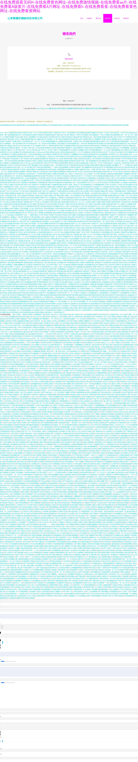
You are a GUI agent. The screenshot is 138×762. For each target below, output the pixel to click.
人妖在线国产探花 (78, 366)
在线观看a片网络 (106, 390)
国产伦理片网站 (110, 504)
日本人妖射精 (105, 208)
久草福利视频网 (63, 151)
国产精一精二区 (82, 199)
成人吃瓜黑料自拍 (89, 374)
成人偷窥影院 (34, 420)
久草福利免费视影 (70, 290)
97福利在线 (37, 476)
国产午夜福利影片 (105, 342)
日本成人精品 (109, 435)
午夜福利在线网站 (126, 188)
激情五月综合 (16, 498)
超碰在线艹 (106, 195)
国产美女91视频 (18, 281)
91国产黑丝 (14, 435)
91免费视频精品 (56, 281)
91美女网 (9, 528)
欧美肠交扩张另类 (80, 197)
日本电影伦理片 (126, 203)
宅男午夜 (86, 424)
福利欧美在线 (32, 258)
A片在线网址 (7, 584)
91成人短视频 (57, 560)
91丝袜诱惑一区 (130, 342)
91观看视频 (55, 465)
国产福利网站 (4, 474)
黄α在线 (89, 383)
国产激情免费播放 (52, 509)
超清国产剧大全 (107, 173)
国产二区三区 (34, 134)
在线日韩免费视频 (69, 500)
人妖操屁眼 (89, 478)
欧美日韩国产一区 (69, 541)
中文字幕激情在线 (47, 573)
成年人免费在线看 (32, 448)
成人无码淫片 (9, 554)
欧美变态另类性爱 (63, 439)
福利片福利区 (25, 387)
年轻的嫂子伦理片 (73, 381)
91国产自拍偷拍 (83, 141)
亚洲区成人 (133, 264)
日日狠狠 (70, 485)
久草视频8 (129, 206)
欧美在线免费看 (127, 190)
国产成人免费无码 (20, 199)
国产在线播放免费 (93, 353)
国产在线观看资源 (73, 167)
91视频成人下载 (14, 219)
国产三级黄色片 (21, 500)
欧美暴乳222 (52, 569)
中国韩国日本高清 (22, 158)
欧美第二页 (59, 348)
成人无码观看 (122, 478)
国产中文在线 (25, 515)
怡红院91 (58, 387)
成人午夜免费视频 (123, 149)
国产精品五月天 (21, 208)
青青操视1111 (57, 491)
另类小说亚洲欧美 (40, 530)
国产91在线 (26, 589)
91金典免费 (44, 236)
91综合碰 (56, 249)
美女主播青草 (12, 368)
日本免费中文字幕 (127, 454)
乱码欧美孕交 (97, 195)
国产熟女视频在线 (124, 208)
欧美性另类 (4, 496)
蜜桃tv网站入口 (35, 216)
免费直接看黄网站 (16, 571)
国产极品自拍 (126, 266)
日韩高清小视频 (121, 318)
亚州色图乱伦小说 (131, 186)
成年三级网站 (67, 491)
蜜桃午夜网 (69, 227)
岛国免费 (17, 216)
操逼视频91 (18, 582)
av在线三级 (108, 441)
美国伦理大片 (58, 134)
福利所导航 (52, 270)
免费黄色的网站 (79, 409)
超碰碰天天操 (83, 151)
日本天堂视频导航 (129, 154)
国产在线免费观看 (26, 548)
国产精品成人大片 (54, 535)
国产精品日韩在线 (97, 571)
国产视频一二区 (105, 353)
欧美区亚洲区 (62, 550)
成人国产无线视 (8, 240)
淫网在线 (83, 325)
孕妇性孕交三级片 (9, 409)
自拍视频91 (115, 167)
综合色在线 (16, 346)
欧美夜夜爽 (21, 597)
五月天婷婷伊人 (92, 485)
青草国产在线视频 (64, 147)
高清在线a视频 (100, 487)
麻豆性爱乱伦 (16, 390)
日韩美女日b (24, 487)
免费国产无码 (53, 381)
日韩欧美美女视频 (126, 234)
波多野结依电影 (94, 147)
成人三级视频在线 (11, 234)
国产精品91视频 (123, 255)
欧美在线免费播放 (13, 493)
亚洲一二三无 (125, 366)
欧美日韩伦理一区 (37, 322)
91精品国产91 (97, 188)
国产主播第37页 (63, 260)
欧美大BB (50, 180)
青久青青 (72, 260)
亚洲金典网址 (26, 413)
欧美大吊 (25, 565)
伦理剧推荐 (127, 240)
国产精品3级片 (10, 141)
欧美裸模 (10, 149)
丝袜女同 (125, 221)
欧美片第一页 (69, 470)
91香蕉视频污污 (26, 405)
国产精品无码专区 (26, 452)
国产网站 (49, 184)
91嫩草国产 (86, 273)
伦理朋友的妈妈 (117, 221)
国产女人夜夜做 (74, 238)
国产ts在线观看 (116, 253)
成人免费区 (119, 489)
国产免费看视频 (38, 229)
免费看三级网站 (24, 357)
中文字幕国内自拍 (77, 387)
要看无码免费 (32, 463)
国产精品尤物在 (59, 197)
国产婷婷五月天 (35, 232)
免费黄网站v (69, 545)
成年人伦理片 (58, 268)
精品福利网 (53, 400)
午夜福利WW (131, 550)
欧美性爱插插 (123, 158)
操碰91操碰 (10, 483)
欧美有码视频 (26, 517)
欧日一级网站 (102, 372)
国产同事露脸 (34, 355)
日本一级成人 (128, 489)
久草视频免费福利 (76, 569)
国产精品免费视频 (131, 452)
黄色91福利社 (86, 281)
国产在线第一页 (47, 437)
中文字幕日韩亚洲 (73, 368)
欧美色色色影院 (9, 431)
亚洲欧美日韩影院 (80, 526)
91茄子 (125, 316)
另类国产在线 (53, 216)
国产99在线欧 (17, 340)
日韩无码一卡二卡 (102, 366)
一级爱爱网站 (57, 448)
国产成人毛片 (131, 493)
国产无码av (77, 229)
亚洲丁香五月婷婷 (19, 532)
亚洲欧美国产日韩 (44, 288)
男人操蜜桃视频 (90, 180)
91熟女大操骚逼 (92, 325)
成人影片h (23, 188)
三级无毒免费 (33, 253)
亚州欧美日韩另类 (30, 457)
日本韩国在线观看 (117, 340)
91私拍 (85, 461)
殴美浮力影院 (45, 498)
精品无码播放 (69, 595)
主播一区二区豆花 (101, 368)
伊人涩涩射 (125, 199)
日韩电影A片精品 (52, 597)
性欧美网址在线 (108, 355)
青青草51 (41, 253)
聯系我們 (108, 18)
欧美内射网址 (122, 201)
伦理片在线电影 (15, 589)
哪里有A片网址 (109, 238)
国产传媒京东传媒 (38, 539)
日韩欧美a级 (46, 528)
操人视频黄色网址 (90, 498)
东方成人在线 (42, 190)
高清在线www (112, 411)
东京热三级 (30, 532)
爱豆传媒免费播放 (16, 539)
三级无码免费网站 (65, 377)
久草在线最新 (96, 236)
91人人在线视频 (84, 420)
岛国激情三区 (47, 560)
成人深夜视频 (82, 361)
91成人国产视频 (123, 530)
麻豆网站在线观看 (11, 212)
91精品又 (128, 270)
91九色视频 (118, 154)
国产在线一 (82, 162)
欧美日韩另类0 (121, 171)
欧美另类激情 (67, 374)
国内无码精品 (91, 578)
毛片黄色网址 (121, 424)
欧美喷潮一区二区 (96, 277)
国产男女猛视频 (96, 251)
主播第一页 (124, 197)
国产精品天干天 (10, 151)
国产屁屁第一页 (33, 225)
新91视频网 (85, 169)
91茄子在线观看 (81, 357)
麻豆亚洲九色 (22, 463)
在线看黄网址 (59, 470)
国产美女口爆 (107, 346)
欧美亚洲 (23, 400)
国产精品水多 (43, 270)
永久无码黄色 (107, 433)
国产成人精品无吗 (23, 420)
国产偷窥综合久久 (80, 558)
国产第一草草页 (63, 335)
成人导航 (55, 522)
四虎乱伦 (121, 368)
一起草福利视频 (67, 346)
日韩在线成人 (78, 413)
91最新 (129, 524)
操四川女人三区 (130, 361)
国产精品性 (43, 134)
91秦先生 (17, 461)
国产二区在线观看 (69, 134)
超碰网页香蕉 (94, 390)
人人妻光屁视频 (22, 398)
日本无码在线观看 (10, 541)
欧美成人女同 (96, 560)
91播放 (92, 286)
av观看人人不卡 (113, 491)
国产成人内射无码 (61, 138)
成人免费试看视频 (111, 398)
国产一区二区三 (95, 364)
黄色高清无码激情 (84, 415)
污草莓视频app (29, 418)
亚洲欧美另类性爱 (52, 496)
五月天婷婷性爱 (117, 461)
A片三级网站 (121, 206)
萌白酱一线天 (17, 249)
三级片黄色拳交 (44, 580)
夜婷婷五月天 (116, 563)
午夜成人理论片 (70, 528)
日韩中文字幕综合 (66, 465)
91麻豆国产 (89, 400)
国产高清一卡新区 (90, 171)
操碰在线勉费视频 (91, 411)
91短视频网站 (111, 260)
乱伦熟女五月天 (104, 143)
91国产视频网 (44, 225)
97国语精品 (116, 558)
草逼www (133, 511)
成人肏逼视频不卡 (30, 407)
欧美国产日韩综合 (6, 454)
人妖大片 (36, 268)
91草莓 (116, 273)
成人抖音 (3, 281)
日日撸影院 (106, 537)
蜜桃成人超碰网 (49, 290)
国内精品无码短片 (31, 162)
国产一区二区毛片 (99, 474)
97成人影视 (52, 524)
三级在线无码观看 (17, 407)
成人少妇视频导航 (23, 182)
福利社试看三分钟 (15, 329)
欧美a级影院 (88, 344)
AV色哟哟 (67, 212)
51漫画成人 (100, 199)
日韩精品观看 (51, 188)
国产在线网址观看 (70, 223)
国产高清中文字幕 (81, 502)
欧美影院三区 (33, 390)
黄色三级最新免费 (76, 273)
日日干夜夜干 (45, 478)
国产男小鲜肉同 (53, 164)
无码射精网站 (100, 180)
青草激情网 (24, 415)
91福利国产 (73, 452)
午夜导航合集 (4, 437)
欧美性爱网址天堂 (78, 342)
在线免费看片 (97, 242)
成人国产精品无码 (118, 361)
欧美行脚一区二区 (16, 567)
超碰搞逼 (23, 320)
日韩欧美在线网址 (73, 437)
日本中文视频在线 (117, 240)
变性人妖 (63, 136)
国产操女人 (34, 201)
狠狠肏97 (110, 476)
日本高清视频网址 (37, 470)
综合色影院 (103, 411)
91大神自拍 (40, 138)
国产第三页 (98, 400)
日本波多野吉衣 (79, 219)
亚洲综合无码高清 (56, 502)
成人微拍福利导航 (31, 288)
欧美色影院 (131, 513)
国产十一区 (130, 476)
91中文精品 (98, 589)
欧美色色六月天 (28, 147)
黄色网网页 (101, 498)
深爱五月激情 (83, 524)
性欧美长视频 (129, 377)
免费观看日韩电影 (6, 351)
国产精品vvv (25, 428)
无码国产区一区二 (12, 537)
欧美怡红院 (63, 381)
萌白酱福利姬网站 (121, 506)
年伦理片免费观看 (24, 470)
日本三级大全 (85, 227)
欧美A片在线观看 (80, 552)
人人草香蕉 (38, 175)
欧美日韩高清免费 (130, 245)
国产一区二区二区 (36, 143)
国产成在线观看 (7, 249)
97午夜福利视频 (107, 169)
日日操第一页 (91, 175)
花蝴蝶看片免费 (100, 141)
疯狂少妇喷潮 (57, 247)
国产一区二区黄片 (104, 223)
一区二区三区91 (124, 584)
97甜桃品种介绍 (11, 242)
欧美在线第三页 (111, 459)
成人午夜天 (87, 333)
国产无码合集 (112, 539)
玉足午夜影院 (120, 335)
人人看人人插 (126, 370)
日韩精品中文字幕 (98, 472)
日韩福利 (101, 424)
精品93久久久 (96, 208)
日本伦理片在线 (84, 240)
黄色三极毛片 (131, 405)
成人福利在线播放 (127, 329)
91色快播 (99, 177)
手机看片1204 (90, 177)
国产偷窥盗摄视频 (49, 143)
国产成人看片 (60, 422)
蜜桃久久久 (32, 569)
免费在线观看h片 (24, 545)
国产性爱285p (47, 394)
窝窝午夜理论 (61, 245)
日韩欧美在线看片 (121, 396)
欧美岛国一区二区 (74, 225)
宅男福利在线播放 (18, 247)
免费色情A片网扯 (50, 221)
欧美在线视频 (102, 197)
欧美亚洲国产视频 (76, 506)
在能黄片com (34, 411)
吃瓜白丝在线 (106, 563)
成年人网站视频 (85, 253)
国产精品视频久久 (22, 578)
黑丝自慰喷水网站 (104, 554)
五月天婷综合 (96, 322)
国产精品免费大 (86, 359)
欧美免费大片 (131, 348)
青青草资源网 (68, 348)
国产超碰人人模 (35, 387)
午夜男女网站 (23, 537)
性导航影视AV (67, 184)
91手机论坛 (52, 275)
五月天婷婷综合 (29, 556)
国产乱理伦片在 (36, 333)
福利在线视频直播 (122, 143)
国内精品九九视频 (57, 498)
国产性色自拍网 (115, 502)
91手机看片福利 (31, 506)
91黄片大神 (24, 552)
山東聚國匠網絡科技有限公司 (25, 18)
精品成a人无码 (77, 370)
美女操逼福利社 (118, 390)
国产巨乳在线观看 (11, 162)
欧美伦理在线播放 (124, 539)
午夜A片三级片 (64, 208)
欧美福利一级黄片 (41, 433)
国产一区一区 (38, 340)
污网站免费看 (94, 167)
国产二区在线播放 (91, 593)
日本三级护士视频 (7, 335)
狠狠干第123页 (74, 472)
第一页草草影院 (27, 251)
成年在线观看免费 (56, 288)
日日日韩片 (43, 535)
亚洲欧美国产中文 (80, 591)
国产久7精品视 (91, 556)
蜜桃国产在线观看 (130, 537)
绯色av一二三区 (8, 489)
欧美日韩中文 (9, 441)
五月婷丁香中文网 (61, 532)
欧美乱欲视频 (49, 201)
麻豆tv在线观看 (83, 182)
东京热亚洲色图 (38, 290)
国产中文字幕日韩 (12, 357)
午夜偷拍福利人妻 (30, 437)
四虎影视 (17, 180)
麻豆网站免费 (115, 338)
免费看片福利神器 (121, 435)
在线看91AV (113, 325)
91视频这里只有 (105, 461)
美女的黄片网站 (103, 331)
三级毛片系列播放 (106, 357)
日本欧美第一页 (105, 253)
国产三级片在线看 (51, 550)
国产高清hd (117, 400)
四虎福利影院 (83, 452)
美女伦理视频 (79, 134)
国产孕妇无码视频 (128, 275)
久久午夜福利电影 (46, 428)
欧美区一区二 (130, 335)
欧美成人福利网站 (56, 383)
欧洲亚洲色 (49, 578)
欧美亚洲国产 (90, 366)
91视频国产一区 (34, 409)
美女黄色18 (73, 232)
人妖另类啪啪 (125, 576)
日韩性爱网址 (133, 221)
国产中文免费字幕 (66, 522)
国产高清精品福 (42, 569)
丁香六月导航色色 (125, 591)
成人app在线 (32, 164)
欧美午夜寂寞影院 (94, 201)
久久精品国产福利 (114, 483)
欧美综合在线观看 (51, 359)
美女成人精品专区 (129, 413)
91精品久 (9, 340)
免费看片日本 (69, 548)
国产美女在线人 (63, 355)
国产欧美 (24, 186)
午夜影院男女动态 (124, 556)
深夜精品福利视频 (100, 409)
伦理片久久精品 (68, 502)
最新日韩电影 (19, 439)
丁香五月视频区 (40, 439)
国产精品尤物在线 (55, 556)
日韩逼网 (25, 154)
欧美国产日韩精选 (77, 331)
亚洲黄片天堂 (129, 415)
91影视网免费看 (58, 545)
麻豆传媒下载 (99, 396)
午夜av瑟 (60, 515)
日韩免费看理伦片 (25, 372)
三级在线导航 (125, 359)
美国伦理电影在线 (91, 554)
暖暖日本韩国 (70, 394)
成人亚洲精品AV (34, 465)
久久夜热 (94, 567)
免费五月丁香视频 (128, 225)
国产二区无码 (93, 275)
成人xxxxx (71, 249)
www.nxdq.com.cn (42, 110)
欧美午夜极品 (7, 147)
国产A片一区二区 (28, 433)
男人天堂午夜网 (109, 318)
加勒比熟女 (132, 147)
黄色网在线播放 (52, 277)
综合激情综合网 (15, 446)
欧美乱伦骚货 (97, 450)
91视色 (116, 188)
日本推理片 (19, 229)
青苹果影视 (60, 489)
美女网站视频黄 (21, 273)
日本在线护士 (114, 195)
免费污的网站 (25, 493)
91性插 (117, 355)
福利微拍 (62, 487)
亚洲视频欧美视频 (102, 480)
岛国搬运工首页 (106, 221)
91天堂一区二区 (51, 251)
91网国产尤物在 (108, 288)
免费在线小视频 (129, 173)
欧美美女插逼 (112, 409)
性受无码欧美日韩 (82, 435)
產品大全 (98, 18)
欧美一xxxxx (133, 156)
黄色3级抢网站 (115, 136)
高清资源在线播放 (125, 398)
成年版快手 (98, 264)
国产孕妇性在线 (118, 377)
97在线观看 (101, 467)
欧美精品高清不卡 (124, 463)
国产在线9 (49, 173)
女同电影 (92, 435)
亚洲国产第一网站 (17, 223)
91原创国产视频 (30, 173)
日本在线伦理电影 (39, 454)
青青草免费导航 (115, 526)
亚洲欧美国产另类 (110, 286)
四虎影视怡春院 (22, 381)
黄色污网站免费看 (58, 526)
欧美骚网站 (120, 260)
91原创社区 (88, 214)
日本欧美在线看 (99, 255)
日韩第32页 (86, 465)
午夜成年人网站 (95, 273)
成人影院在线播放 (64, 154)
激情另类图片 (47, 175)
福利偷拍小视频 (90, 134)
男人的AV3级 (86, 541)
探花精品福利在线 (47, 519)
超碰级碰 (59, 541)
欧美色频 (118, 552)
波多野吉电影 (126, 448)
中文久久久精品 (65, 411)
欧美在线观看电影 (89, 418)
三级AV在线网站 (23, 591)
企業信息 (117, 18)
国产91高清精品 (28, 145)
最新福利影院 (39, 245)
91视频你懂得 (33, 193)
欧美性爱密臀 (48, 247)
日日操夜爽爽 (132, 426)
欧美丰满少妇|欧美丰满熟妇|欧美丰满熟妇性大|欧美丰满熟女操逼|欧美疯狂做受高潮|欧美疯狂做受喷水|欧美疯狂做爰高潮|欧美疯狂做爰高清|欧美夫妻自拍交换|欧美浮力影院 (61, 296)
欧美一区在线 (25, 180)
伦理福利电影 (22, 392)
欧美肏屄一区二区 (69, 247)
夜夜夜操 (56, 411)
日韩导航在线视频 (55, 563)
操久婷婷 (25, 193)
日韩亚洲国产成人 (64, 331)
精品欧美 (95, 279)
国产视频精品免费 (51, 357)
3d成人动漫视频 (9, 318)
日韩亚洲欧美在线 (52, 377)
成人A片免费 (11, 411)
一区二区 (53, 320)
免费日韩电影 (67, 160)
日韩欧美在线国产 (75, 169)
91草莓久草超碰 (102, 158)
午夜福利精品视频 (120, 524)
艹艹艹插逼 (11, 208)
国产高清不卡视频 (8, 180)
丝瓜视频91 (56, 398)
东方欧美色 (81, 528)
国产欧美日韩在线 (77, 206)
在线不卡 (105, 329)
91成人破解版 (114, 591)
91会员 (44, 467)
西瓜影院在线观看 (62, 162)
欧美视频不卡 (19, 483)
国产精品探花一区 (45, 223)
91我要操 (120, 216)
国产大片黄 (27, 528)
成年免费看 (67, 385)
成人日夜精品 (23, 355)
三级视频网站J (61, 270)
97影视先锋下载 (87, 589)
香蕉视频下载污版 (108, 247)
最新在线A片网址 (73, 201)
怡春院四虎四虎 (51, 558)
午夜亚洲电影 (115, 573)
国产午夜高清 (64, 232)
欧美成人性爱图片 (105, 361)
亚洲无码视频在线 (69, 214)
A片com (29, 273)
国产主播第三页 (117, 344)
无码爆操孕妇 (57, 344)
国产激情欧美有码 (101, 576)
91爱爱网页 (128, 509)
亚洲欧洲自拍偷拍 (98, 333)
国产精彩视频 (34, 160)
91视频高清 (58, 431)
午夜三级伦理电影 (78, 428)
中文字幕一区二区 (111, 472)
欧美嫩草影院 (12, 463)
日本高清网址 (113, 320)
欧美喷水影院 (51, 171)
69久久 (6, 333)
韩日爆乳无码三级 (33, 169)
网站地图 (125, 127)
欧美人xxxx (28, 554)
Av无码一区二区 (28, 331)
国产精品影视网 (59, 578)
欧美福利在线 (119, 415)
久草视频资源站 (14, 164)
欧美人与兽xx (105, 420)
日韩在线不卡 (77, 586)
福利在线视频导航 (84, 277)
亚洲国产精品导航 (77, 147)
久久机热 (115, 164)
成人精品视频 (30, 335)
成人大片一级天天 (25, 255)
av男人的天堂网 (65, 496)
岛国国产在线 (78, 262)
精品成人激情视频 (77, 459)
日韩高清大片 (130, 444)
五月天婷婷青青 (114, 366)
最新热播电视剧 (19, 335)
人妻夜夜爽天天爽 (13, 576)
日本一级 (105, 242)
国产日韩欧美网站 (67, 229)
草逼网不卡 (80, 511)
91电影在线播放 (12, 396)
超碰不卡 (127, 496)
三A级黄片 (100, 457)
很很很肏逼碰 (35, 491)
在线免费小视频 (26, 221)
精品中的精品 (22, 167)
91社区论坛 (91, 210)
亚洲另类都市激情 (86, 474)
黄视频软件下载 (39, 316)
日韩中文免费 (36, 413)
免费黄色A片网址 (50, 149)
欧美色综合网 (72, 141)
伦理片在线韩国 (107, 524)
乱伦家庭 (114, 149)
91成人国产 (35, 459)
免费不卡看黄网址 (75, 338)
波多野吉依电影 (130, 169)
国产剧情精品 (84, 138)
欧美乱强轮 (66, 387)
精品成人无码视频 (57, 264)
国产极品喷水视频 (22, 560)
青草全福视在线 (57, 184)
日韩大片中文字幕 (53, 452)
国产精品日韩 (109, 396)
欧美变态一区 (117, 134)
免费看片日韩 (19, 283)
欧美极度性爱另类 (115, 351)
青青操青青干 (63, 286)
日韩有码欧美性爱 (7, 428)
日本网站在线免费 (12, 173)
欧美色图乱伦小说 (130, 212)
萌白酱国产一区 (18, 149)
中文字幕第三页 (58, 177)
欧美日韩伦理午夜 (68, 279)
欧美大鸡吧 (49, 262)
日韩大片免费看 (25, 364)
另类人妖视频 (64, 234)
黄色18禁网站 (57, 214)
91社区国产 (99, 134)
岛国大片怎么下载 (89, 584)
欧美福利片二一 (100, 405)
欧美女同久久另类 (40, 452)
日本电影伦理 (54, 232)
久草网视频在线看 (120, 193)
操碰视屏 (43, 160)
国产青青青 (65, 398)
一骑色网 (60, 576)
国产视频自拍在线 (90, 467)
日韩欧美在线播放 (38, 329)
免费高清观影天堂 (89, 483)
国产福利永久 (71, 136)
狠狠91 (83, 353)
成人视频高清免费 (127, 232)
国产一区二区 (125, 136)
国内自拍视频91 (41, 480)
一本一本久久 (17, 476)
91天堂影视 (43, 268)
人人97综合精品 (8, 216)
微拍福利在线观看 (15, 134)
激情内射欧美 (116, 545)
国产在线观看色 (110, 424)
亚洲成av (37, 513)
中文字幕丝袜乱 (77, 457)
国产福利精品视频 (50, 340)
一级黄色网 (70, 188)
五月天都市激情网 (69, 431)
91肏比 (106, 262)
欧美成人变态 (12, 591)
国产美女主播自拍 (38, 543)
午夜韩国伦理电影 (82, 372)
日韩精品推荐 (106, 236)
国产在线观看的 (104, 283)
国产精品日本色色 (34, 431)
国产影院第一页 (87, 195)
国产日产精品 (26, 422)
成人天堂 (90, 535)
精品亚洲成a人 (115, 258)
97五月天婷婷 (88, 206)
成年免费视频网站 (66, 190)
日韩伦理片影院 (42, 379)
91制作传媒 (53, 203)
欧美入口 (56, 446)
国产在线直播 (10, 238)
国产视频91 (36, 344)
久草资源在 (77, 227)
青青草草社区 (15, 413)
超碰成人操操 (42, 162)
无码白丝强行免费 (6, 258)
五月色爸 (42, 576)
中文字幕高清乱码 (63, 467)
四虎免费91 (21, 162)
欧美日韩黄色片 (115, 251)
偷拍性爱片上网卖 (72, 567)
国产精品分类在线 (96, 169)
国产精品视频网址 (106, 496)
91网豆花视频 (100, 175)
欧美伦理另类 (121, 286)
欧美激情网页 (60, 333)
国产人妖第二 (15, 188)
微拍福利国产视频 (63, 149)
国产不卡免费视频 (82, 515)
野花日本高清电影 (112, 595)
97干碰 (78, 541)
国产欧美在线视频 (62, 141)
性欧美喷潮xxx (71, 578)
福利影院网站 (63, 164)
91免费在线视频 (11, 470)
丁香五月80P (11, 478)
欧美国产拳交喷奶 (47, 177)
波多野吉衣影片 (76, 563)
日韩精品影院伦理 (68, 435)
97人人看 (35, 281)
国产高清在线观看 (6, 426)
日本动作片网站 (72, 322)
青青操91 (78, 283)
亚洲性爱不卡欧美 (125, 428)
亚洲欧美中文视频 (26, 290)
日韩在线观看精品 (91, 219)
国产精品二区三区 (45, 448)
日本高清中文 (44, 346)
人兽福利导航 (21, 262)
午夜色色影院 (65, 535)
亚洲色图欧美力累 (59, 537)
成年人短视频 (91, 552)
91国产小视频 (24, 260)
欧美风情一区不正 (130, 344)
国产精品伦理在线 (126, 327)
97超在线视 (10, 264)
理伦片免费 (33, 325)
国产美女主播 (9, 502)
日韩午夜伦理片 (104, 526)
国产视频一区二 (63, 400)
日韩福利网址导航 (97, 245)
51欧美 (51, 167)
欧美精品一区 (88, 441)
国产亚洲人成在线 (118, 342)
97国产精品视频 (32, 167)
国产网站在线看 (8, 530)
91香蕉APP (26, 134)
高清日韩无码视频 (33, 199)
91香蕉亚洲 (84, 539)
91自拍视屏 (114, 532)
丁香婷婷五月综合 (65, 195)
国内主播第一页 (69, 210)
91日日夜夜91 (73, 151)
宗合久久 (60, 320)
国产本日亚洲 (83, 422)
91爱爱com (118, 199)
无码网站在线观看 (91, 342)
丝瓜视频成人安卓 (13, 405)
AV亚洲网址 (42, 195)
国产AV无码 (79, 173)
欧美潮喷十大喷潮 (48, 333)
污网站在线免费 (62, 472)
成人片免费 (112, 227)
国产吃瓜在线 (53, 487)
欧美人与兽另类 (85, 571)
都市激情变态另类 (130, 229)
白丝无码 (16, 387)
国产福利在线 (50, 160)
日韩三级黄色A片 (33, 186)
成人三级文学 (32, 441)
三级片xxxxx (100, 530)
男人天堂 (126, 236)
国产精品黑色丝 (67, 444)
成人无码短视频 (39, 496)
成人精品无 (15, 260)
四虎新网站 (76, 377)
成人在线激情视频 (32, 485)
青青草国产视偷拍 (36, 348)
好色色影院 (62, 480)
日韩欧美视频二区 (99, 439)
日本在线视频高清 (112, 407)
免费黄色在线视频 (77, 266)
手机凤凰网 (14, 545)
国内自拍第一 (47, 364)
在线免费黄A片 (99, 149)
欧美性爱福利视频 (85, 493)
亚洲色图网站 (86, 279)
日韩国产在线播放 (96, 509)
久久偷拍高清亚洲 (114, 210)
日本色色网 (73, 400)
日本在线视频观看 (89, 370)
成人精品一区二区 (20, 169)
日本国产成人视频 (111, 268)
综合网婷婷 (73, 361)
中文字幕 (69, 487)
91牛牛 (121, 569)
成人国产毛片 (108, 403)
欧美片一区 (7, 390)
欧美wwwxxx (27, 340)
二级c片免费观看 (14, 496)
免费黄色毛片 (123, 145)
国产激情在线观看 (103, 532)
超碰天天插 (62, 558)
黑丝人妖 (121, 452)
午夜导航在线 (59, 210)
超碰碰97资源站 (124, 498)
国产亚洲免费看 (35, 591)
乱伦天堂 (98, 270)
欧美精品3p (64, 452)
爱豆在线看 (13, 206)
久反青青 (99, 586)
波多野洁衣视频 (84, 167)
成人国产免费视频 (114, 387)
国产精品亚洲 (29, 212)
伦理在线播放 (51, 145)
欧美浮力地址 (87, 433)
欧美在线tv (110, 249)
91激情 (49, 286)
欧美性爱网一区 (114, 480)
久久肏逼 (7, 413)
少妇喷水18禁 (85, 225)
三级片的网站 (63, 318)
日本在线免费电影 (91, 528)
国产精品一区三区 (78, 411)
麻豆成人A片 (132, 478)
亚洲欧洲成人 (42, 158)
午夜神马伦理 (21, 277)
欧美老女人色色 (81, 448)
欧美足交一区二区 (76, 154)
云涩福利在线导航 (108, 188)
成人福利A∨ (48, 322)
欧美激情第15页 (74, 353)
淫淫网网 (97, 190)
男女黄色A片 (94, 420)
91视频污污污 (71, 255)
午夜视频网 (92, 502)
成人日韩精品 (27, 266)
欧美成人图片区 (78, 560)
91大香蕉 (82, 405)
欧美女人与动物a (28, 446)
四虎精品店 (45, 504)
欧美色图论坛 (69, 171)
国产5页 (24, 390)
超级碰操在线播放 (23, 322)
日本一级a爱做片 (91, 517)
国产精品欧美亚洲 (22, 465)
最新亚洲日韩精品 (92, 197)
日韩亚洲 (128, 582)
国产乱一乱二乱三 (79, 203)
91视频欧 (63, 368)
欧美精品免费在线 (62, 329)
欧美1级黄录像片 (78, 385)
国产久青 (90, 595)
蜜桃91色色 (112, 214)
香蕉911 (91, 141)
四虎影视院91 (126, 387)
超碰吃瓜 (57, 201)
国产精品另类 (66, 281)
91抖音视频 (81, 478)
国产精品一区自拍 (117, 236)
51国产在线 (71, 511)
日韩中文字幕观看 (82, 136)
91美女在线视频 (43, 167)
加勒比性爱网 (53, 147)
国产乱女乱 (64, 249)
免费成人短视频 (48, 554)
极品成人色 (47, 229)
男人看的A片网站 (33, 366)
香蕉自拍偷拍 (97, 359)
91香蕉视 (113, 143)
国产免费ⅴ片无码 (76, 461)
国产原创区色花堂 (87, 149)
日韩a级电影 (61, 251)
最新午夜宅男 (113, 428)
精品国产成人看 (58, 548)
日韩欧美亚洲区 (49, 338)
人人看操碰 (123, 184)
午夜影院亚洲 (88, 439)
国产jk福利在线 (126, 558)
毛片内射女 (37, 242)
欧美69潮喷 (70, 158)
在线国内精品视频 (102, 428)
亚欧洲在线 (102, 511)
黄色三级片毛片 (43, 193)
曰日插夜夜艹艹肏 (102, 584)
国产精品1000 (62, 240)
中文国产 (34, 357)
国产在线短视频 (107, 270)
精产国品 (117, 238)
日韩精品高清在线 (127, 374)
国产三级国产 (66, 206)
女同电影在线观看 (97, 288)
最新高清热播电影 (41, 461)
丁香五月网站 (27, 229)
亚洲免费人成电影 (50, 571)
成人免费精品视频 (50, 396)
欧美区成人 (90, 431)
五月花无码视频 (7, 225)
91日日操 (86, 509)
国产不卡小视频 (58, 212)
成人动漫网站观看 (61, 143)
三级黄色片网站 (24, 227)
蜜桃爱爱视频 (94, 143)
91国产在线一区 (24, 459)
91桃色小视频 (42, 286)
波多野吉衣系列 (51, 472)
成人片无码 (41, 258)
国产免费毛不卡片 (17, 275)
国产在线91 (33, 195)
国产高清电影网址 (81, 210)
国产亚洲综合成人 (58, 595)
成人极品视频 (123, 437)
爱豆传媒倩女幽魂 (95, 173)
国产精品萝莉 (81, 578)
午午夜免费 (43, 355)
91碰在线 (3, 149)
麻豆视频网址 (66, 366)
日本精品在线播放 (82, 260)
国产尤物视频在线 (79, 268)
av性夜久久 (84, 368)
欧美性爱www (121, 474)
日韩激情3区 (126, 400)
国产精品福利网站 (126, 567)
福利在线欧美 (88, 500)
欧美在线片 (84, 496)
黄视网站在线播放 (15, 195)
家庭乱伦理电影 (115, 160)
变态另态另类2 (126, 251)
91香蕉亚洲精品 (35, 219)
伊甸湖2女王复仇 (126, 383)
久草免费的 (89, 409)
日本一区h (88, 385)
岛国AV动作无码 (118, 169)
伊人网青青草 (9, 190)
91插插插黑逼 (122, 459)
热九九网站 (117, 357)
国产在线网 (44, 589)
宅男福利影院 (37, 554)
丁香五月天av (79, 270)
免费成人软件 (4, 214)
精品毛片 (50, 234)
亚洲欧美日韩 (20, 522)
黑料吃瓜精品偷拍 (120, 182)
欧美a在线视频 (36, 467)
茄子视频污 (134, 151)
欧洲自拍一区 (47, 415)
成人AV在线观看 (103, 279)
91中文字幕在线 (118, 173)
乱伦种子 (50, 134)
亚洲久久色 (33, 541)
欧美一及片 (21, 268)
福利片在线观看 (49, 138)
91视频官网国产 (104, 216)
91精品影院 (38, 403)
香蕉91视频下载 (102, 483)
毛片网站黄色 (118, 288)
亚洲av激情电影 (49, 210)
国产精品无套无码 (40, 240)
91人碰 (91, 368)
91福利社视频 (105, 206)
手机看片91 (24, 379)
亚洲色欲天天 (4, 154)
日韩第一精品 (52, 467)
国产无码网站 (23, 253)
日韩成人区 (93, 372)
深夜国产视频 (16, 279)
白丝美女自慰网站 (116, 283)
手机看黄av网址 (61, 474)
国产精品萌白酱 (125, 258)
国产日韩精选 (128, 381)
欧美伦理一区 (127, 522)
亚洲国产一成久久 (90, 457)
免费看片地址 (45, 353)
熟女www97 (60, 405)
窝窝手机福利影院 (16, 418)
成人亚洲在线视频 (16, 437)
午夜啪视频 (75, 275)
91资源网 (10, 370)
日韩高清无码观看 (99, 493)
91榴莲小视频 (78, 171)
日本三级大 (35, 383)
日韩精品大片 (27, 582)
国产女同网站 (73, 582)
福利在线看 (48, 548)
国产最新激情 (129, 519)
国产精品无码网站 (46, 420)
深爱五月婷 (78, 483)
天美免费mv (16, 415)
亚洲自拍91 (42, 327)
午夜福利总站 (96, 565)
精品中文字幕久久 (53, 530)
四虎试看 (40, 164)
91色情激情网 (11, 158)
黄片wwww (88, 459)
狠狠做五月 (87, 335)
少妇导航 (93, 532)
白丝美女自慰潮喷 (35, 560)
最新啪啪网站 (111, 522)
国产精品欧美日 (68, 483)
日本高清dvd (8, 403)
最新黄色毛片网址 (85, 329)
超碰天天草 (97, 413)
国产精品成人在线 (106, 184)
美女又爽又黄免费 (119, 580)
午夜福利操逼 (99, 441)
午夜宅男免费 (96, 160)
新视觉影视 (104, 201)
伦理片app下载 (79, 158)
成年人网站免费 (52, 240)
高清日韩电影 (68, 268)
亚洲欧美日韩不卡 (102, 351)
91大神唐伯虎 (74, 403)
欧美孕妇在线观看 (120, 348)
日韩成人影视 (77, 160)
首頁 (81, 18)
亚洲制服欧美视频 (111, 463)
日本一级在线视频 (79, 184)
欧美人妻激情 (123, 392)
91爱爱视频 (60, 171)
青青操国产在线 (14, 548)
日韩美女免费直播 (35, 260)
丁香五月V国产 (85, 234)
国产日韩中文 (119, 582)
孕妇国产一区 (45, 392)
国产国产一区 (33, 158)
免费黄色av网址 (93, 249)
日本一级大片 (4, 134)
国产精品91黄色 (15, 424)
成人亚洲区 (70, 193)
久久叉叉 (56, 234)
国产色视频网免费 (107, 381)
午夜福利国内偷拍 (71, 390)
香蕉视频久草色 (14, 535)
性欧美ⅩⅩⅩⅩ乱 (18, 147)
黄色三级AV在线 (49, 582)
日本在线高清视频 (104, 519)
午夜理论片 (106, 277)
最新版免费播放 (92, 526)
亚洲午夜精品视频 (83, 232)
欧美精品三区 (129, 543)
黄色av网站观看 (18, 344)
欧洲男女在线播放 (114, 454)
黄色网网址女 (87, 186)
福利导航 (114, 206)
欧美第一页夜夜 (73, 143)
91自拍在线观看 (71, 145)
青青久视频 (71, 216)
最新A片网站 (96, 506)
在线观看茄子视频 (28, 563)
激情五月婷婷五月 (103, 578)
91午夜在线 (73, 277)
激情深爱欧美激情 (93, 216)
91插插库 (8, 143)
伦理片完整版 (4, 195)
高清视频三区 (46, 409)
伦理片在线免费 (83, 573)
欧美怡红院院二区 (23, 156)
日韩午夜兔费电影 (37, 338)
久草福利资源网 (32, 190)
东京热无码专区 (99, 595)
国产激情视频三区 (6, 247)
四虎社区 (19, 543)
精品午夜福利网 (104, 258)
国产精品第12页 (107, 232)
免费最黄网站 (59, 554)
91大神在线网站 (96, 355)
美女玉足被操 (85, 403)
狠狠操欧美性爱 (32, 208)
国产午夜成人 (21, 171)
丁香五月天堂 (108, 134)
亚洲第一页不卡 (69, 372)
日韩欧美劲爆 (9, 394)
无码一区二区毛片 (101, 431)
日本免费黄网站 (50, 543)
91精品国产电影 (94, 381)
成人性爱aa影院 (113, 158)
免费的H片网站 (127, 357)
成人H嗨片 (54, 407)
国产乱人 (41, 201)
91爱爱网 (81, 400)
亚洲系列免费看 (58, 415)
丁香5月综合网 (109, 199)
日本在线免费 (133, 506)
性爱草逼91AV (54, 225)
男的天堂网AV (49, 197)
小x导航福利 (67, 266)
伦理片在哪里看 (60, 227)
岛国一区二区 (124, 219)
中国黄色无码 (89, 463)
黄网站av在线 (16, 286)
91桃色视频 (86, 355)
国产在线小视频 (85, 238)
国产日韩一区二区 (60, 437)
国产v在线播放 (11, 526)
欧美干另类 (20, 556)
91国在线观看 (9, 201)
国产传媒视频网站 (115, 242)
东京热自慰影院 (11, 524)
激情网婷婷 (29, 268)
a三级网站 (60, 524)
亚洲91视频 (107, 589)
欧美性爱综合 (107, 400)
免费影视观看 (118, 175)
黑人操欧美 (29, 394)
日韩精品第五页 (45, 459)
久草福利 (107, 149)
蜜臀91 (56, 424)
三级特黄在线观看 (30, 474)
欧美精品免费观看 (71, 405)
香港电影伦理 (90, 320)
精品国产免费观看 (24, 203)
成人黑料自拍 (55, 229)
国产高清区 (53, 335)
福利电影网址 (14, 509)
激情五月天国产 (115, 177)
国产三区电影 (113, 262)
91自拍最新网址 (103, 156)
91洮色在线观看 (114, 329)
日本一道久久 (102, 379)
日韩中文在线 (12, 167)
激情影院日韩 (16, 258)
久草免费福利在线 (111, 457)
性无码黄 (124, 431)
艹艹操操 (54, 169)
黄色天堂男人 (131, 164)
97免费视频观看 (99, 407)
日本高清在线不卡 (48, 387)
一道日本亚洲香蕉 (17, 145)
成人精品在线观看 (33, 573)
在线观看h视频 (48, 136)
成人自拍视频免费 (76, 584)
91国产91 (51, 390)
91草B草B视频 (126, 160)
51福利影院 (70, 270)
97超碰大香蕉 (16, 143)
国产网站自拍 (14, 374)
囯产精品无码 (15, 364)
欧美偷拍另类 (65, 530)
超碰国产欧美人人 (100, 446)
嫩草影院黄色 (10, 506)
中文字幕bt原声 (128, 227)
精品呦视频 (132, 277)
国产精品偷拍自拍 (108, 506)
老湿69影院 (29, 351)
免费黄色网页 (54, 586)
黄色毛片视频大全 (56, 593)
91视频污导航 (29, 247)
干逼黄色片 (22, 342)
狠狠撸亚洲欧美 (29, 141)
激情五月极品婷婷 (74, 138)
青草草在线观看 (117, 589)
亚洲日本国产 (34, 381)
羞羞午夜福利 (78, 441)
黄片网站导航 (133, 437)
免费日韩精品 (44, 366)
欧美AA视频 (46, 517)
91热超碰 (41, 357)
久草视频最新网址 (99, 186)
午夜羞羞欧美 (109, 489)
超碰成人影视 (68, 177)
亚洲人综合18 (10, 578)
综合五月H (99, 338)
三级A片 (91, 260)
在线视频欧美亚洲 (20, 573)
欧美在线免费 (54, 368)
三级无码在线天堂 (96, 240)
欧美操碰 (37, 264)
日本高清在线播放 (100, 500)
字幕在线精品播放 (13, 232)
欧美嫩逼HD (122, 493)
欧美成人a (95, 327)
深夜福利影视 (47, 537)
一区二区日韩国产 (59, 394)
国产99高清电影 (127, 526)
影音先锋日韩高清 (108, 541)
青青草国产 (16, 225)
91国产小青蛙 (34, 182)
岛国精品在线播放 (69, 288)
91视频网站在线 (76, 156)
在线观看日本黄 (5, 223)
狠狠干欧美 (57, 206)
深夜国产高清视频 (16, 474)
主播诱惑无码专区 (74, 286)
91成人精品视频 (83, 143)
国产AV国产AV (119, 138)
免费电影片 (53, 193)
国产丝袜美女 (25, 160)
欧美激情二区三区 (58, 426)
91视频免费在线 (63, 277)
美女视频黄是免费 (55, 565)
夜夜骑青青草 (92, 145)
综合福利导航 (37, 364)
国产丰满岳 (100, 489)
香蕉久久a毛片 (77, 433)
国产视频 (25, 286)
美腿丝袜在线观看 (39, 249)
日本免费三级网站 (124, 500)
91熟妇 (119, 522)
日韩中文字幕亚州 (127, 379)
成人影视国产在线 (106, 190)
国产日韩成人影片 (78, 316)
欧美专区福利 (39, 418)
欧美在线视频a (10, 560)
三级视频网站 (78, 346)
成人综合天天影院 (40, 318)
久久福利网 (45, 513)
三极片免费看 (7, 444)
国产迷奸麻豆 (68, 344)
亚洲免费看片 (74, 571)
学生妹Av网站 (19, 138)
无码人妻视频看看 (6, 344)
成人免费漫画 (35, 519)
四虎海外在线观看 (19, 426)
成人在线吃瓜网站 (64, 236)
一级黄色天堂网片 (27, 316)
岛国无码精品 (4, 364)
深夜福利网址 (117, 190)
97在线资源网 (127, 563)
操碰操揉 (22, 288)
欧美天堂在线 (77, 374)
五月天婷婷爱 (48, 212)
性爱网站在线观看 (65, 457)
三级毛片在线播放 (60, 519)
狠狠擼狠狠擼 (32, 286)
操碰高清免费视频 (59, 173)
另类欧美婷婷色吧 (10, 519)
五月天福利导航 (126, 480)
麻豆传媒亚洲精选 (54, 444)
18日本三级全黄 (89, 270)
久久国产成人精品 (85, 208)
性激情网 (49, 446)
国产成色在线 (12, 569)
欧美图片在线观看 (37, 136)
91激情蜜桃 (128, 461)
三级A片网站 (35, 589)
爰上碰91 (9, 281)
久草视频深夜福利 (73, 245)
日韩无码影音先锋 (63, 340)
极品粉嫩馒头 (97, 385)
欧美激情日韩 (81, 223)
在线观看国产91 (83, 426)
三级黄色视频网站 (127, 485)
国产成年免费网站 (45, 182)
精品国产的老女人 (9, 504)
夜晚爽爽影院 (92, 448)
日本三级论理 (43, 450)
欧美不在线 (67, 517)
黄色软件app (49, 532)
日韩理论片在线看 (71, 524)
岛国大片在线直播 (43, 593)
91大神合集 (130, 182)
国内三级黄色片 (52, 318)
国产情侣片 (28, 281)
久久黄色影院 (102, 539)
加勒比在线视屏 (119, 249)
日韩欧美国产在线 (125, 532)
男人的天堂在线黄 (108, 552)
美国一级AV (28, 149)
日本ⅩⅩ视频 (35, 346)
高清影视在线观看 (71, 426)
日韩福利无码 (107, 264)
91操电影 (3, 260)
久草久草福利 (88, 340)
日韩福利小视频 (60, 511)
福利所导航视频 (102, 227)
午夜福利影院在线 (27, 461)
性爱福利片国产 (126, 353)
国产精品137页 (115, 331)
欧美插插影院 (96, 329)
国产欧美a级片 (5, 407)
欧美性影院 (9, 573)
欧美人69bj (50, 316)
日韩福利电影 (127, 552)
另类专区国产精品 (121, 364)
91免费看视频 (94, 258)
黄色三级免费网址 (125, 195)
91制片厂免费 (101, 569)
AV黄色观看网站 (63, 169)
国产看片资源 (100, 171)
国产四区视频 (103, 593)
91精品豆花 (107, 385)
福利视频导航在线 (37, 385)
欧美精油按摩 (62, 478)
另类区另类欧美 (119, 212)
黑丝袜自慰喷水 (7, 253)
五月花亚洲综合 (76, 195)
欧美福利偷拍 (124, 467)
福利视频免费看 (72, 493)
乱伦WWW (115, 465)
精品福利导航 (129, 569)
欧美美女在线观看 (91, 394)
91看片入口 (100, 268)
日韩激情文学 (120, 565)
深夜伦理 (51, 511)
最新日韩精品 (31, 171)
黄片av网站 (55, 325)
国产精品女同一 (21, 450)
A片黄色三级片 (8, 461)
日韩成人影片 (39, 197)
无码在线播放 (62, 543)
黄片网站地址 (99, 463)
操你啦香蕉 (70, 333)
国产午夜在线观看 (131, 515)
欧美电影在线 (49, 227)
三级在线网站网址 (32, 502)
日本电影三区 (132, 431)
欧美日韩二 (92, 489)
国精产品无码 (104, 325)
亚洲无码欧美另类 (85, 327)
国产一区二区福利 (40, 145)
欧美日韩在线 (52, 480)
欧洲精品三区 (48, 493)
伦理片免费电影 (55, 366)
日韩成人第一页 (94, 164)
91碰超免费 (78, 279)
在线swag (62, 485)
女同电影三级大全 (107, 597)
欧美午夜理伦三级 (58, 528)
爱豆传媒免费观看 (32, 444)
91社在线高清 (30, 175)
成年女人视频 (19, 141)
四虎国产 (103, 476)
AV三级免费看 (74, 539)
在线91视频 (115, 567)
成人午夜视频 (38, 214)
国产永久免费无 (69, 515)
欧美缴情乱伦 (37, 582)
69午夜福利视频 (28, 403)
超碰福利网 (107, 586)
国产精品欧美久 (125, 446)
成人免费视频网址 (62, 403)
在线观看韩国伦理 (67, 441)
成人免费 (105, 214)
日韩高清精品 (97, 383)
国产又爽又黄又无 (20, 190)
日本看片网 (103, 327)
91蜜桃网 (125, 578)
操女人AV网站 (39, 550)
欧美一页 (87, 288)
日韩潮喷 (41, 463)
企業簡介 (89, 18)
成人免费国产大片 (58, 223)
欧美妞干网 (134, 333)
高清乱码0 (17, 186)
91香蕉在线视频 (45, 595)
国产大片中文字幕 (9, 193)
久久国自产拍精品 (8, 186)
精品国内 (111, 513)
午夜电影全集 (69, 173)
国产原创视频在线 (92, 162)
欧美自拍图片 (53, 457)
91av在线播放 (44, 203)
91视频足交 (55, 409)
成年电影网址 (28, 476)
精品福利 (42, 251)
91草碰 (98, 182)
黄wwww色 (41, 154)
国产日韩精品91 (65, 156)
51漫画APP (94, 225)
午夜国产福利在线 (25, 435)
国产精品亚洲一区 (74, 513)
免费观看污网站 (126, 242)
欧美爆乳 (9, 532)
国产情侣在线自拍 (104, 394)
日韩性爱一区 (68, 413)
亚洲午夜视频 (32, 400)
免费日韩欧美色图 (75, 589)
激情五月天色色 (74, 164)
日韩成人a (71, 283)
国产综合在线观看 (128, 134)
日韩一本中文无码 (63, 418)
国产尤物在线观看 (69, 383)
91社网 (86, 212)
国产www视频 (79, 251)
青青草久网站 (48, 372)
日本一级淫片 (99, 478)
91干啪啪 (55, 286)
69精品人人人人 (105, 344)
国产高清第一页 (52, 238)
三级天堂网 (90, 487)
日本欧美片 (37, 394)
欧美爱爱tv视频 (116, 225)
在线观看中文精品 (63, 584)
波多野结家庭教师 (69, 448)
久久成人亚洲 (106, 240)
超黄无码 (77, 258)
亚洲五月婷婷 (83, 582)
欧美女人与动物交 (124, 141)
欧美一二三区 (34, 552)
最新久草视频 (7, 387)
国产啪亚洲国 (38, 247)
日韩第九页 (116, 353)
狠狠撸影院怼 (25, 385)
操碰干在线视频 (92, 591)
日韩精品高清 (62, 219)
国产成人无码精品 (10, 398)
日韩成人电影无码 (80, 348)
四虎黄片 (114, 437)
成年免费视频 (15, 290)
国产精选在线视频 (35, 537)
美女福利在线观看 (38, 273)
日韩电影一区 (129, 390)
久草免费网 (17, 325)
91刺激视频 (26, 279)
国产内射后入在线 (125, 262)
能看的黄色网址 (43, 541)
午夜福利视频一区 (125, 595)
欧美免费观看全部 (22, 409)
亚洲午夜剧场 (119, 597)
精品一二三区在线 (91, 331)
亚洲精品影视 (52, 433)
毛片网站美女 (31, 277)
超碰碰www (73, 597)
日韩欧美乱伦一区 (116, 316)
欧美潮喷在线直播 (33, 392)
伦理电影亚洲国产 (46, 186)
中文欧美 (10, 366)
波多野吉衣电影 (80, 595)
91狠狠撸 (103, 147)
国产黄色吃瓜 (49, 470)
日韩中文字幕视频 (125, 325)
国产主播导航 (128, 433)
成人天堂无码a (107, 377)
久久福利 (94, 227)
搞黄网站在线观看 (38, 221)
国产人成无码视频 (75, 149)
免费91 (10, 175)
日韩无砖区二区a (114, 576)
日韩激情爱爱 (4, 433)
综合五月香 (24, 164)
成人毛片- (109, 405)
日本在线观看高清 (22, 580)
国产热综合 (109, 193)
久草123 (24, 258)
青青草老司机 (129, 554)
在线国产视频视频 (32, 522)
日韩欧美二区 (80, 431)
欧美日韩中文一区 (80, 177)
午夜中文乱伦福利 (25, 359)
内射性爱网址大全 (37, 255)
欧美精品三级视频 (49, 403)
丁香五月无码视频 (76, 418)
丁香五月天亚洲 (129, 260)
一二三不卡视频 (18, 351)
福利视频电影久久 (25, 236)
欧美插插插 (16, 552)
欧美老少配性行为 (41, 563)
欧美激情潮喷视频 (31, 483)
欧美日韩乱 (24, 225)
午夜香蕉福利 (35, 498)
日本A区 (13, 348)
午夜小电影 (100, 435)
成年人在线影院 (27, 489)
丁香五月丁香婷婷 (118, 270)
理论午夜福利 (96, 377)
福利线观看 (80, 394)
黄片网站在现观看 (28, 599)
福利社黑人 (30, 342)
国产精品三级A (66, 580)
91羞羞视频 (41, 184)
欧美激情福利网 (129, 281)
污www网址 (7, 498)
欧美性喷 (125, 483)
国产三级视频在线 (44, 281)
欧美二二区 (90, 392)
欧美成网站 (53, 513)
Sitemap (111, 110)
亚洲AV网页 (43, 381)
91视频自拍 (71, 519)
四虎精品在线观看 (114, 370)
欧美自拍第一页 (120, 513)
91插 (65, 253)
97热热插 (45, 565)
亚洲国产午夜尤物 (35, 565)
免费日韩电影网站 (76, 340)
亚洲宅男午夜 (125, 331)
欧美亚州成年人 (130, 368)
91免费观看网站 (116, 420)
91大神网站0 (28, 454)
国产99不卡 (27, 223)
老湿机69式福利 (45, 552)
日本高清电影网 (120, 180)
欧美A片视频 (77, 491)
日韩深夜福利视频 (120, 405)
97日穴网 (5, 203)
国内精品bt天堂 (100, 444)
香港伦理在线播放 (112, 498)
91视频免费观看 (101, 374)
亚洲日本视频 (88, 190)
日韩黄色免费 (44, 383)
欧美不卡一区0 (84, 390)
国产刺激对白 (130, 286)
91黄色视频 (94, 573)
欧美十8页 (44, 487)
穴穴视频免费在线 (92, 580)
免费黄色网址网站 (60, 327)
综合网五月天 (125, 177)
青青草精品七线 (63, 571)
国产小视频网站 (92, 519)
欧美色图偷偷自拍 (79, 487)
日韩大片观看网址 (22, 184)
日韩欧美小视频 (101, 491)
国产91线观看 (75, 359)
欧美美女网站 (132, 450)
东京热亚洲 (16, 515)
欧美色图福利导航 (47, 500)
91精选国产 (21, 212)
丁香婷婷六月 (20, 506)
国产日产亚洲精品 (19, 175)
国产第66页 (45, 216)
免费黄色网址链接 (87, 437)
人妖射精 (132, 149)
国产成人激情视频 (107, 182)
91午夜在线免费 (125, 210)
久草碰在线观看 (124, 457)
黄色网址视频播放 (15, 214)
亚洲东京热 (101, 154)
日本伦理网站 (16, 353)
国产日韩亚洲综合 (100, 260)
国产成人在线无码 (109, 266)
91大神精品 (13, 156)
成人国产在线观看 (19, 444)
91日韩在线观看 (103, 275)
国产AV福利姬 (107, 413)
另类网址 (41, 506)
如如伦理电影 (74, 325)
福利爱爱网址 (95, 221)
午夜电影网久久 (15, 160)
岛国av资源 (61, 203)
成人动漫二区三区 (86, 236)
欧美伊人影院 (67, 186)
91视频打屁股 (103, 517)
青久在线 (70, 558)
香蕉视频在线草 (39, 377)
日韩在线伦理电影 (33, 478)
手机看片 (32, 379)
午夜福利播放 (87, 563)
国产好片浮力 (89, 184)
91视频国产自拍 (128, 175)
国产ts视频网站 (129, 216)
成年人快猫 (16, 316)
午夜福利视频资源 (89, 586)
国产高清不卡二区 (105, 281)
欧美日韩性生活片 (20, 240)
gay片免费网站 (12, 342)
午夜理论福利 (38, 489)
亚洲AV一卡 (17, 221)
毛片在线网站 (118, 433)
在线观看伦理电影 (121, 541)
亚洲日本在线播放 (94, 545)
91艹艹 (122, 167)
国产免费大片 (124, 277)
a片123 (132, 236)
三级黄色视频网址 (120, 247)
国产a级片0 (77, 444)
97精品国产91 (50, 567)
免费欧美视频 (63, 225)
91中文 (79, 221)
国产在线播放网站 (78, 190)
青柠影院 (6, 422)
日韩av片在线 (42, 524)
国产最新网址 (44, 320)
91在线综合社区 (93, 357)
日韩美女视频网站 (25, 361)
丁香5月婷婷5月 (125, 418)
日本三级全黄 (53, 370)
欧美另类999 (97, 346)
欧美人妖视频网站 (51, 245)
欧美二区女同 (46, 266)
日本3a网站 (5, 509)
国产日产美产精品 (28, 214)
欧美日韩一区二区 (38, 405)
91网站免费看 (86, 377)
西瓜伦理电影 (26, 353)
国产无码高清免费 (130, 403)
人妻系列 (86, 173)
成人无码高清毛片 (37, 210)
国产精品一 (75, 496)
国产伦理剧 (30, 240)
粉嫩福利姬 (68, 498)
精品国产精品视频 (65, 370)
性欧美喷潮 (21, 368)
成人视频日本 (125, 151)
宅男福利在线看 (58, 364)
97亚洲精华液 (129, 138)
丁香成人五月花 (77, 186)
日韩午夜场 (116, 232)
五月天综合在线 (33, 595)
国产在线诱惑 (61, 258)
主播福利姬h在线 (71, 199)
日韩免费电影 (32, 184)
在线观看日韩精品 (70, 476)
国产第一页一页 (59, 573)
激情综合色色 (95, 465)
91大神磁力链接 (54, 379)
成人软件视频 (31, 206)
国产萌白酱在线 (110, 333)
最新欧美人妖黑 (50, 506)
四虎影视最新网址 (9, 580)
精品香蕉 (67, 182)
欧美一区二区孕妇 (6, 513)
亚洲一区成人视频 (19, 197)
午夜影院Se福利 (64, 407)
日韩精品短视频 (93, 452)
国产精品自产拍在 (79, 580)
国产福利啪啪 (58, 180)
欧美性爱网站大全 (84, 476)
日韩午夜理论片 (78, 593)
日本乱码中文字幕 (70, 364)
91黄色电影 (9, 197)
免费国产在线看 (24, 232)
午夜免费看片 (39, 567)
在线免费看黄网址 (12, 359)
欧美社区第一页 (49, 255)
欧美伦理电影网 (5, 346)
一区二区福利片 (11, 511)
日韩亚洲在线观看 (113, 439)
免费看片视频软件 (84, 322)
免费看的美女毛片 (101, 392)
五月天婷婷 (85, 283)
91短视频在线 (93, 283)
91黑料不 (118, 266)
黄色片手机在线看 (93, 454)
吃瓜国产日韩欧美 (44, 325)
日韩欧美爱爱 (61, 193)
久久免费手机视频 (8, 138)
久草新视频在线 (81, 216)
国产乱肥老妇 (30, 245)
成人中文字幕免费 (73, 253)
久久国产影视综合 (60, 158)
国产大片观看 (132, 424)
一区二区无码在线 (101, 387)
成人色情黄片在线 (87, 193)
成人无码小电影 (53, 461)
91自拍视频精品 (50, 584)
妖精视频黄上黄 (9, 448)
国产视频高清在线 (58, 182)
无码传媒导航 (45, 232)
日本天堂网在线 (48, 348)
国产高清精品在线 (117, 537)
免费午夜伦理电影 (84, 550)
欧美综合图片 (90, 428)
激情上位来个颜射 (23, 519)
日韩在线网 (97, 206)
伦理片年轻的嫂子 (27, 496)
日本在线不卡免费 (87, 396)
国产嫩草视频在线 (42, 283)
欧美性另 (57, 428)
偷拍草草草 (91, 247)
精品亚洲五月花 (97, 550)
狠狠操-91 (113, 216)
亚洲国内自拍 (4, 539)
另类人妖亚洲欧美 (124, 320)
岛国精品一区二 (89, 290)
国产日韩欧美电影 (106, 164)
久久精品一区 (40, 472)
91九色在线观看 (58, 253)
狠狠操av (16, 513)
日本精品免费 (132, 435)
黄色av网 (71, 219)
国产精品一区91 (56, 266)
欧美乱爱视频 (38, 351)
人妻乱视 (131, 162)
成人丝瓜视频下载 (15, 154)
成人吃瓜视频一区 (12, 593)
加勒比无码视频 (34, 374)
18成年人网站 (110, 180)
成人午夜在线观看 (25, 136)
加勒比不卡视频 (37, 396)
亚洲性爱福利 (19, 530)
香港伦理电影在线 (52, 154)
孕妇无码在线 (43, 275)
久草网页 (110, 219)
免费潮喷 (22, 173)
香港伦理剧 (11, 184)
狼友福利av (88, 450)
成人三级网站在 (59, 199)
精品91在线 (93, 424)
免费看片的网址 (42, 457)
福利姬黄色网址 (57, 186)
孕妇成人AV (29, 530)
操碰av (99, 552)
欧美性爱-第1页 (119, 422)
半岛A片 (107, 338)
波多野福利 (41, 597)
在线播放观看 (40, 227)
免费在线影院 (95, 253)
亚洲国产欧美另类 (42, 556)
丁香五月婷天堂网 (121, 450)
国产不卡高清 (34, 203)
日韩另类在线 (117, 346)
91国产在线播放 (63, 238)
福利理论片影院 (11, 322)
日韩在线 (50, 158)
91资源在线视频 (61, 221)
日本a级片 (57, 351)
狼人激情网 (48, 273)
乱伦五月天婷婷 (27, 249)
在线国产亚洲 (62, 513)
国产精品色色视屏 (11, 171)
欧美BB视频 (88, 413)
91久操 (97, 184)
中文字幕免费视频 (37, 545)
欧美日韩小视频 (97, 266)
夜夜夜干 (3, 370)
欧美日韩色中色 (103, 316)
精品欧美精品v (29, 264)
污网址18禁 (95, 281)
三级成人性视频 (15, 422)
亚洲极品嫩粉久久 (20, 366)
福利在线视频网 (77, 446)
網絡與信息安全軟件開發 (57, 110)
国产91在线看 (112, 500)
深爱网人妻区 (44, 368)
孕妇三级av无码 (67, 242)
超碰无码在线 (119, 245)
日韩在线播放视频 (12, 255)
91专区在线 (49, 206)
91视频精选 (36, 353)
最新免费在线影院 (62, 582)
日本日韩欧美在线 (123, 268)
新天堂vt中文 (11, 467)
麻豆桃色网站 (99, 286)
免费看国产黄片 (115, 548)
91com (93, 238)
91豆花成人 (99, 238)
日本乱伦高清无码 (6, 279)
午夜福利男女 (118, 381)
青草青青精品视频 (6, 480)
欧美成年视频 (14, 288)
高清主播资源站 (67, 591)
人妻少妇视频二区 (25, 210)
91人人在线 (59, 316)
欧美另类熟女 (25, 383)
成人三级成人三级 (71, 175)
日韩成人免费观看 (88, 338)
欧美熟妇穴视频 (74, 234)
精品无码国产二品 (11, 268)
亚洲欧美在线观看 (58, 175)
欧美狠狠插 (54, 219)
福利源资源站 (64, 509)
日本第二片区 (114, 277)
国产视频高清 (103, 162)
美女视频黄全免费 (95, 212)
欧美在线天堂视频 (90, 379)
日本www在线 (28, 377)
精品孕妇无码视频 (53, 208)
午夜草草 (54, 478)
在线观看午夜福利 (15, 565)
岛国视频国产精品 (57, 476)
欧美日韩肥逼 (29, 511)
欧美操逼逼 (66, 504)
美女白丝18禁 (99, 262)
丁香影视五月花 (13, 236)
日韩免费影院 (113, 593)
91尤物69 (98, 203)
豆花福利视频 (104, 234)
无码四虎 (19, 177)
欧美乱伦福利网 (125, 491)
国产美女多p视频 (44, 483)
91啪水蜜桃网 (84, 275)
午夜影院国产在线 (128, 253)
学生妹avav (114, 208)
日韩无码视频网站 (117, 229)
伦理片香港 (56, 273)
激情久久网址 (116, 385)
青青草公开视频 (10, 491)
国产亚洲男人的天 (100, 535)
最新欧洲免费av (58, 420)
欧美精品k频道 (106, 545)
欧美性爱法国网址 (113, 379)
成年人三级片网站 (23, 491)
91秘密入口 (28, 571)
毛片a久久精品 (31, 597)
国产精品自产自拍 (120, 550)
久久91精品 (116, 359)
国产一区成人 (20, 558)
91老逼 (37, 500)
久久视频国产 (22, 524)
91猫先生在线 (125, 355)
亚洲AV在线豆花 (123, 264)
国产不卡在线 (109, 154)
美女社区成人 (88, 242)
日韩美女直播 (90, 203)
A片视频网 (119, 214)
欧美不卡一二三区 (38, 361)
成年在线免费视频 (22, 504)
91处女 (2, 190)
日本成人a (84, 381)
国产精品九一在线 (45, 398)
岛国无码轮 (114, 584)
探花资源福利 (64, 461)
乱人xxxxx (70, 258)
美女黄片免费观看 (6, 266)
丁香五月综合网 (73, 532)
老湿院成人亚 (46, 465)
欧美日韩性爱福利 (30, 234)
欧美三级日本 (53, 236)
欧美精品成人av (39, 446)
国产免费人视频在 (80, 545)
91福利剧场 (109, 175)
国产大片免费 (73, 318)
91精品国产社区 (109, 245)
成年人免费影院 (19, 502)
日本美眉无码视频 (91, 511)
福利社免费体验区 (123, 333)
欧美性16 (77, 193)
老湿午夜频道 (86, 398)
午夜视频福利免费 (30, 283)
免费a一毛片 (69, 197)
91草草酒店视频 (93, 151)
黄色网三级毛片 (7, 270)
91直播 (134, 188)
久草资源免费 (116, 394)
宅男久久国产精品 (20, 245)
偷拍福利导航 (64, 424)
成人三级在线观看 (13, 487)
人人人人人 (66, 565)
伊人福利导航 (33, 535)
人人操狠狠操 (90, 351)
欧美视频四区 (108, 509)
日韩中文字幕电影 (89, 491)
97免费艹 (116, 219)
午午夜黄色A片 (37, 372)
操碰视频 (33, 180)
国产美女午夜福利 (71, 420)
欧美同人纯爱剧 (40, 558)
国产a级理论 (11, 420)
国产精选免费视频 (111, 255)
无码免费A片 (78, 450)
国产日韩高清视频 (94, 597)
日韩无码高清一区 (105, 580)
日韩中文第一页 (18, 327)
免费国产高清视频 (107, 273)
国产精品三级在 (130, 565)
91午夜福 (41, 578)
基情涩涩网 (91, 199)
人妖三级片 (24, 374)
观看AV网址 (43, 444)
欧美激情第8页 (130, 597)
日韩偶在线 (112, 517)
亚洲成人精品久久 (108, 364)
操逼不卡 (107, 437)
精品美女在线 (75, 396)
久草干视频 (69, 526)
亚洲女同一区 (109, 335)
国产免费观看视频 (47, 424)
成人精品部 (62, 357)
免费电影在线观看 (6, 182)
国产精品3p (49, 249)
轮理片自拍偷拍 (114, 234)
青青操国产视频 (123, 571)
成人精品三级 (20, 448)
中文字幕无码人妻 (34, 151)
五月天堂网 (80, 290)
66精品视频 (35, 223)
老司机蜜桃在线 (8, 169)
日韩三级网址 (94, 515)
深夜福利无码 (106, 560)
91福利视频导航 (41, 171)
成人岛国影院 (74, 236)
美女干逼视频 (16, 517)
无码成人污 (72, 478)
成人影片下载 (22, 569)
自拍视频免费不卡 (99, 459)
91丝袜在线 (48, 253)
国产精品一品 (63, 353)
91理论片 (20, 234)
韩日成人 (36, 251)
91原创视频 (87, 266)
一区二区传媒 (80, 320)
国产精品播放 (73, 454)
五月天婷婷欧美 (41, 180)
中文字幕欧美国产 (25, 396)
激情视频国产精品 (90, 158)
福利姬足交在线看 (123, 223)
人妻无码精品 (60, 145)
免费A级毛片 (73, 329)
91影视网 (37, 147)
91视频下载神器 (73, 474)
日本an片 (80, 500)
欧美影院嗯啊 (127, 545)
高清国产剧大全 (65, 379)
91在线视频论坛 (118, 515)
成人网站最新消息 (16, 333)
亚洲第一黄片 (19, 394)
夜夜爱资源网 (117, 560)
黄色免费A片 (35, 428)
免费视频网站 (19, 264)
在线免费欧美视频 (112, 145)
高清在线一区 (128, 589)
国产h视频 (122, 407)
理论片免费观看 (43, 400)
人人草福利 (90, 405)
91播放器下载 (88, 504)
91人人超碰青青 (89, 262)
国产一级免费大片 (53, 190)
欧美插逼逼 (13, 381)
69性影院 (85, 156)
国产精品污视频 (80, 548)
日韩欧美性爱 (26, 329)
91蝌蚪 (24, 424)
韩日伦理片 (82, 454)
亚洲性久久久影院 (91, 470)
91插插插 (20, 242)
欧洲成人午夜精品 (69, 180)
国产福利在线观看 (26, 509)
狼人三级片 (127, 288)
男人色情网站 (79, 554)
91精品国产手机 (108, 422)
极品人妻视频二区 (66, 586)
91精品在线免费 (57, 517)
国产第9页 (119, 227)
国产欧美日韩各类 (132, 580)
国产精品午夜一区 (22, 151)
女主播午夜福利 (89, 530)
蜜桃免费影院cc (66, 446)
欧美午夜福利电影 (13, 400)
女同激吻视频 (26, 177)
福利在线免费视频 (95, 422)
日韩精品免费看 (9, 472)
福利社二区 (113, 426)
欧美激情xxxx (79, 576)
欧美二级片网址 (45, 264)
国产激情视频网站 (115, 151)
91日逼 (68, 275)
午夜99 (129, 247)
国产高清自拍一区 (16, 251)
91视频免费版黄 (64, 359)
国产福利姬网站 (10, 392)
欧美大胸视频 (72, 543)
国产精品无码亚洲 (92, 223)
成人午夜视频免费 (117, 281)
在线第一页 (78, 333)
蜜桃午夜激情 (106, 203)
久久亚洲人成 (120, 186)
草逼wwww (57, 262)
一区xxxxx (132, 143)
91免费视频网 (63, 361)
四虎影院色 (126, 502)
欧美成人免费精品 (8, 558)
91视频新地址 (61, 275)
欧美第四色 (97, 563)
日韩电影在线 (98, 437)
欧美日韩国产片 (123, 487)
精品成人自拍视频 (114, 372)
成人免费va (26, 498)
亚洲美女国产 (49, 435)
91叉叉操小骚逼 (32, 262)
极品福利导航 (65, 273)
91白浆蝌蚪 (87, 506)
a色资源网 (43, 485)
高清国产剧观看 (13, 210)
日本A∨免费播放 (35, 504)
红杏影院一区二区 (111, 571)
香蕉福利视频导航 (55, 374)
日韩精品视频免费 (126, 465)
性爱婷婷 (6, 206)
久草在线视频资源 (106, 348)
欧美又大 (12, 177)
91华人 (129, 171)
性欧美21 (19, 377)
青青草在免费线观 (127, 338)
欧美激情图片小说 (76, 509)
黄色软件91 (26, 201)
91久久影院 (59, 160)
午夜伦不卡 (44, 147)
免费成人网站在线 (41, 511)
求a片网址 (74, 182)
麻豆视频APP (48, 351)
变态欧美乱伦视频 (122, 504)
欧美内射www (21, 472)
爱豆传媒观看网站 (36, 156)
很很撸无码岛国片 (20, 441)
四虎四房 (115, 264)
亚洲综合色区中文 (119, 441)
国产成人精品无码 (78, 517)
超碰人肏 (29, 318)
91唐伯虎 (107, 543)
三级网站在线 (67, 556)
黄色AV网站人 (76, 281)
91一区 (9, 260)
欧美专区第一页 (67, 552)
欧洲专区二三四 (18, 584)
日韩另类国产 (104, 548)
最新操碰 (105, 426)
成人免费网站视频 (105, 558)
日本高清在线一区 (45, 522)
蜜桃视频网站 (72, 221)
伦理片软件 (33, 578)
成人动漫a (100, 556)
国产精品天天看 (5, 552)
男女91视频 (125, 372)
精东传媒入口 (32, 154)
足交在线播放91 (93, 136)
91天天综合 (28, 539)
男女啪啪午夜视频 (132, 180)
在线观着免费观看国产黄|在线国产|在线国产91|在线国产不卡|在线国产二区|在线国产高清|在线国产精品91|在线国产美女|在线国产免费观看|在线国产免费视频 (75, 307)
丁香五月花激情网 (105, 225)
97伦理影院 (56, 459)
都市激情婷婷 (87, 188)
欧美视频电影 (84, 286)
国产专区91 (69, 554)
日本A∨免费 (42, 441)
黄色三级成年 (39, 212)
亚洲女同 (103, 454)
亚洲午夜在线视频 (117, 554)
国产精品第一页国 (107, 212)
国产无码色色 (25, 219)
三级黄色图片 (84, 258)
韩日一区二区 (103, 151)
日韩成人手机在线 (39, 509)
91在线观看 (8, 286)
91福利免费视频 (127, 283)
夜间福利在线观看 (63, 396)
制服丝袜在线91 (65, 342)
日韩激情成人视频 (79, 556)
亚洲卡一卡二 (20, 238)
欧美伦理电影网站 (45, 169)
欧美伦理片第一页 (92, 548)
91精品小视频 (59, 290)
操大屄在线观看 (67, 463)
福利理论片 (95, 476)
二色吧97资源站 (110, 171)
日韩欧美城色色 (124, 528)
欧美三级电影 (80, 264)
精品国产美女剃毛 (122, 147)
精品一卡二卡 (67, 560)
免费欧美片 (93, 539)
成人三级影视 (89, 387)
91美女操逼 (58, 385)
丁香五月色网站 (105, 136)
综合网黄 (33, 227)
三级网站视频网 (17, 266)
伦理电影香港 (96, 214)
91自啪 (124, 385)
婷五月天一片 (123, 426)
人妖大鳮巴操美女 (23, 348)
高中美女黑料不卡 (43, 474)
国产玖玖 (8, 275)
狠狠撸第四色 (79, 288)
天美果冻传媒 (74, 208)
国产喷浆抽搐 (8, 245)
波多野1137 (71, 357)
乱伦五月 (16, 253)
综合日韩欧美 (46, 156)
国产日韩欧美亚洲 (128, 351)
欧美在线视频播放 (60, 255)
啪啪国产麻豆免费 (95, 537)
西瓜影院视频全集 (115, 275)
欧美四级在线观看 (37, 515)
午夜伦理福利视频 (23, 467)
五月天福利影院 (79, 392)
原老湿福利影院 (77, 379)
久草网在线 (128, 167)
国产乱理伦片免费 (111, 530)
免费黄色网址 (89, 264)
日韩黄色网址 (95, 234)
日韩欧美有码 (56, 591)
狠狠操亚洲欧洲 (17, 338)
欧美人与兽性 (72, 550)
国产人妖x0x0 (90, 480)
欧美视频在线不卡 (16, 457)
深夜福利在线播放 (38, 422)
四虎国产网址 (21, 526)
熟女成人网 (18, 403)
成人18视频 (41, 262)
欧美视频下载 (78, 344)
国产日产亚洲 (51, 439)
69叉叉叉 (52, 283)
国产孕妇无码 (50, 539)
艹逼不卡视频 (78, 463)
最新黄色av (16, 270)
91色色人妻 (79, 188)
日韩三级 (25, 325)
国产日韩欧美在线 (108, 322)
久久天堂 (96, 344)
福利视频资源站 (13, 136)
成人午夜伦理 (15, 379)
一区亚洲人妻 (22, 595)
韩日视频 (5, 210)
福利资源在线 (92, 156)
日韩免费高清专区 (129, 586)
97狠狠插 (98, 247)
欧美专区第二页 (12, 361)
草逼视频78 (10, 199)
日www (52, 541)
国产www (50, 268)
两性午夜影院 (125, 573)
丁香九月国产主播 (9, 273)
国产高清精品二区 (49, 141)
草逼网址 (58, 435)
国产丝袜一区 (112, 162)
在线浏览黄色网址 (26, 550)
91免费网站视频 (38, 571)
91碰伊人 (6, 424)
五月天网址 (48, 545)
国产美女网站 (113, 392)
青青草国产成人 (114, 156)
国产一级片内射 (82, 145)
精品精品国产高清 (37, 493)
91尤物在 (27, 338)
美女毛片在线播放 (123, 517)
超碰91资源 (69, 203)
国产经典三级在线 (52, 195)
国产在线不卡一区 (113, 511)
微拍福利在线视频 (33, 426)
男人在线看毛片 (9, 500)
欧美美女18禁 (114, 383)
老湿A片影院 (85, 229)
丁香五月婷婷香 (103, 448)
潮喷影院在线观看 (95, 524)
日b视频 (51, 199)
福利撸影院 (106, 177)
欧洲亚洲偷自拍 (11, 597)
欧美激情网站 (46, 591)
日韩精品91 (112, 535)
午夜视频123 (10, 229)
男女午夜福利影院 (70, 264)
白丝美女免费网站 (112, 141)
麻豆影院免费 (25, 270)
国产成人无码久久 (51, 331)
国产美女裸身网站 (51, 361)
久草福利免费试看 (68, 262)
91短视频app (82, 597)
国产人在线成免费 (38, 149)
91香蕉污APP (4, 251)
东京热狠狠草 (41, 188)
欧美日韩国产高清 (89, 522)
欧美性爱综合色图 (13, 320)
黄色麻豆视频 (38, 548)
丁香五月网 (132, 197)
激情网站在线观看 (107, 415)
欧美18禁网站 (17, 528)
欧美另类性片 (39, 532)
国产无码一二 (25, 216)
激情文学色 (54, 260)
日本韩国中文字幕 (64, 433)
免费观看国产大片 (88, 513)
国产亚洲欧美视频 (60, 493)
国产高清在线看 (5, 517)
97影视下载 (46, 476)
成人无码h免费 (29, 567)
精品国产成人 (37, 517)
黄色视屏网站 (83, 201)
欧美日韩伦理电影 (93, 348)
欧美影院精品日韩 (41, 342)
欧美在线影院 (39, 331)
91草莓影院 (6, 160)
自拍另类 (3, 405)
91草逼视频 (10, 283)
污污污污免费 (35, 236)
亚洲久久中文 (51, 454)
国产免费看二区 (13, 227)
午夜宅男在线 (40, 206)
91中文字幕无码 (95, 426)
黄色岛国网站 (124, 156)
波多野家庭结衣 (55, 346)
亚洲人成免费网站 (30, 138)
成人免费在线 (12, 203)
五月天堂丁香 (34, 270)
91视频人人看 (77, 522)
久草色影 (88, 560)
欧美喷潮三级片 (9, 556)
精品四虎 (26, 333)
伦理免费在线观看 (91, 316)
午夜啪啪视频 (50, 422)
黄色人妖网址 (63, 597)
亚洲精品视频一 (65, 428)
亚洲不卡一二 (71, 480)
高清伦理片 (44, 374)
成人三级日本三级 (76, 407)
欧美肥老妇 (102, 249)
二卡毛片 (28, 344)
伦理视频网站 (48, 214)
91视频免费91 (78, 498)
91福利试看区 (125, 470)
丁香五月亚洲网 (114, 485)
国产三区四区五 (21, 431)
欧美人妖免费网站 (59, 322)
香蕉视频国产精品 (126, 238)
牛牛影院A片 (106, 229)
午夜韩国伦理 (32, 524)
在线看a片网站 (117, 586)
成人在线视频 (69, 576)
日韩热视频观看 (12, 372)
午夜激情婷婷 (65, 459)
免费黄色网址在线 (114, 197)
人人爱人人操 (96, 541)
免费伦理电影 (115, 203)
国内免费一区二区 (46, 411)
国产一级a (54, 353)
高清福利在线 (105, 340)
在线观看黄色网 (131, 279)
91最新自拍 (18, 201)
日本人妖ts (31, 586)
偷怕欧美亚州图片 (108, 138)
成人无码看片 (79, 214)
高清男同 (134, 288)
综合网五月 (133, 472)
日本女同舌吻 (64, 325)
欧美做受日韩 (73, 162)
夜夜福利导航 (124, 439)
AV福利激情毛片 (41, 277)
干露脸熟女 (122, 279)
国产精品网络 (34, 275)
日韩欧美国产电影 (62, 338)
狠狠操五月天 (58, 372)
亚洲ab (14, 182)
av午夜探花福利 (41, 234)
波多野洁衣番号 (46, 344)
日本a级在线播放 (83, 364)
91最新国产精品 (61, 188)
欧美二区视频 (112, 452)
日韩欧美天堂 (13, 355)
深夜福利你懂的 (115, 448)
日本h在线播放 (35, 487)
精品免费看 (116, 184)
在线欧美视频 (18, 454)
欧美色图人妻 (101, 145)
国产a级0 (57, 136)
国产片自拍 (25, 195)
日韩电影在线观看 (15, 599)
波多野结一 (31, 472)
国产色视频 (57, 242)
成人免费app (113, 528)
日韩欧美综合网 (113, 327)
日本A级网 (82, 535)
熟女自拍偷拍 (62, 216)
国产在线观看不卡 (62, 539)
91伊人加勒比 (45, 219)
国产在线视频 (86, 221)
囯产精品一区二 (111, 493)
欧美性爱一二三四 (42, 335)
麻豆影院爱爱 (22, 206)
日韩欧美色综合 (78, 242)
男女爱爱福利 (25, 346)
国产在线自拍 (39, 584)
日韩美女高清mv (50, 418)
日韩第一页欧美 (22, 541)
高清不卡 (106, 383)
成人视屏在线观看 (128, 548)
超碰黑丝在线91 (108, 450)
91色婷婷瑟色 (32, 188)
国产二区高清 (69, 251)
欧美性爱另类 (84, 532)
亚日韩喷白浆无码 (97, 543)
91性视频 (132, 364)
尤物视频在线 (34, 576)
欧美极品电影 (84, 164)
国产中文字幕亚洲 (67, 450)
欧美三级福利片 (75, 355)
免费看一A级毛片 (114, 431)
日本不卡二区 (45, 151)
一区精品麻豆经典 (60, 167)
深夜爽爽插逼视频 (38, 359)
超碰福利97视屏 (90, 268)
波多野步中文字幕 (85, 245)
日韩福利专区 (37, 266)
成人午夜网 (122, 164)
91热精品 (97, 340)
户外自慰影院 (25, 143)
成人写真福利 (113, 201)
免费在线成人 (89, 576)
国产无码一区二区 (13, 452)
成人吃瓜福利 (40, 173)
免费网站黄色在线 (102, 210)
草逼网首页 (55, 156)
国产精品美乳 (80, 180)
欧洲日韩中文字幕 (103, 502)
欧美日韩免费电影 (7, 582)
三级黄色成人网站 (76, 335)
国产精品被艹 (32, 370)
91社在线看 (106, 251)
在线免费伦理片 (9, 543)
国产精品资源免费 (63, 506)
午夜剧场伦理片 (32, 450)
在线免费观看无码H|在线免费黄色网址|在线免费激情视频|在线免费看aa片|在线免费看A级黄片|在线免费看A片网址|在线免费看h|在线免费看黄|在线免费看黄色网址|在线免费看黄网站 (61, 127)
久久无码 (27, 275)
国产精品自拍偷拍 (96, 229)
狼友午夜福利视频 (77, 467)
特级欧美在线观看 (105, 167)
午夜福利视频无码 (77, 504)
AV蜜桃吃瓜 (90, 255)
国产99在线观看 (112, 569)
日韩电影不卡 (127, 420)
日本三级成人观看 (95, 232)
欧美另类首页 (81, 383)
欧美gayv (3, 158)
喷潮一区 (114, 223)
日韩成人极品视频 (51, 258)
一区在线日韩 (7, 485)
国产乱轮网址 (50, 405)
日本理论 (134, 258)
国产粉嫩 (88, 251)
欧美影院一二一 (45, 526)
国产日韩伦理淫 (5, 290)
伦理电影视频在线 (130, 340)
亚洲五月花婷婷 (15, 433)
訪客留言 (126, 18)
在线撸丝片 (92, 182)
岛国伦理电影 (34, 580)
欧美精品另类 (21, 318)
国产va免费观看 (5, 188)
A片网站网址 (46, 260)
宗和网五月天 (43, 199)
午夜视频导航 (56, 552)
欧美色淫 (86, 147)
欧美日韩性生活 (84, 567)
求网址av (17, 489)
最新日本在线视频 (61, 283)
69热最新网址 (133, 255)
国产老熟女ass (93, 361)
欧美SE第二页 (28, 242)
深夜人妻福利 (101, 418)
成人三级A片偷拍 (9, 450)
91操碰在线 (39, 141)
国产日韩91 (54, 151)
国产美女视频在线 (33, 526)
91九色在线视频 (73, 240)
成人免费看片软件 (96, 403)
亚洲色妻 (48, 463)
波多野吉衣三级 (7, 221)
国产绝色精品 (42, 208)
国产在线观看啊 (104, 573)
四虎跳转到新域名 (118, 543)
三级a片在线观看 (38, 435)
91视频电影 (87, 154)
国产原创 (31, 500)
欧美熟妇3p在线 (113, 446)
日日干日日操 (4, 567)
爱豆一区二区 (60, 567)
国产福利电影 (29, 197)
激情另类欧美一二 (48, 242)
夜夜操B (52, 589)
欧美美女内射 (117, 413)
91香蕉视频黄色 (45, 426)
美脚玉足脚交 (48, 385)
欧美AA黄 (67, 316)
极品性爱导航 (36, 177)
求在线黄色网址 (52, 485)
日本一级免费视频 (81, 489)
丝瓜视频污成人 (124, 273)
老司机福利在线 (56, 392)
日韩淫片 (3, 342)
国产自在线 (127, 214)
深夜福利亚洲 (12, 262)
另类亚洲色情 (105, 160)
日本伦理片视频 (111, 487)
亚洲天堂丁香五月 (77, 212)
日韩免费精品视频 (48, 279)
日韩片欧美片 (104, 485)
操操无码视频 (42, 238)
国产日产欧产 (89, 446)
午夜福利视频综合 (121, 322)
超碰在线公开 (80, 255)
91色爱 (85, 249)
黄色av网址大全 (122, 162)
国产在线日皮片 (11, 277)
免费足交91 (24, 535)
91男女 (45, 164)
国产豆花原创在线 (98, 398)
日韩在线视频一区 (68, 351)
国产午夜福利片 (97, 318)
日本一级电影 (102, 219)
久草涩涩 (64, 201)
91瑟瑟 (39, 437)
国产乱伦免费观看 (81, 247)
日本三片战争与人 (76, 439)
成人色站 (131, 318)
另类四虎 (94, 154)
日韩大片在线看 (110, 186)
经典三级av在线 (55, 504)
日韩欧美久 (88, 346)
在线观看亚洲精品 (99, 193)
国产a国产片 (58, 500)
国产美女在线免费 (131, 249)
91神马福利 (77, 465)
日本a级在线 (113, 279)
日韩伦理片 (79, 249)
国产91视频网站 (94, 496)
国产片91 (19, 193)
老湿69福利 (121, 444)
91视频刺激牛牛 (49, 489)
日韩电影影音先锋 (105, 515)
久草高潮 (103, 452)
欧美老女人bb (81, 175)
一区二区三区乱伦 (15, 563)
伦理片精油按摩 (14, 385)
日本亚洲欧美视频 (113, 418)
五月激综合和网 (63, 569)
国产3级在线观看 (43, 407)
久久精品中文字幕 (26, 513)
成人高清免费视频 (13, 383)
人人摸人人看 (34, 398)
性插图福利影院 (75, 398)
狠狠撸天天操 (111, 444)
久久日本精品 (80, 351)
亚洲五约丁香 (123, 411)
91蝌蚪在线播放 (119, 476)
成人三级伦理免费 (95, 138)
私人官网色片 (44, 502)
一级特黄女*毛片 (76, 424)
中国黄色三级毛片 (77, 530)
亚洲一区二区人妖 (123, 535)
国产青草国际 (81, 519)
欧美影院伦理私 (115, 578)
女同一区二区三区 (21, 370)
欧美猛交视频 (51, 162)
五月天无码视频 (108, 582)
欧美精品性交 (86, 160)
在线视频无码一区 (23, 411)
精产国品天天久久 (124, 409)
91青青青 (20, 511)
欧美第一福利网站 (111, 556)
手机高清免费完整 (62, 589)
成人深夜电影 (111, 147)
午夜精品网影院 (131, 193)
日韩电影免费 (101, 522)
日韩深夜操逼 (29, 439)
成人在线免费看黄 (31, 238)
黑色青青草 (75, 565)
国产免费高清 (97, 433)
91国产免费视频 (33, 320)
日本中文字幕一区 (36, 279)
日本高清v (58, 279)
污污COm (9, 327)
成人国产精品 (56, 580)
